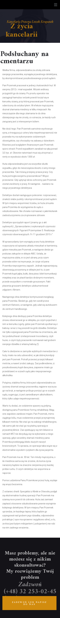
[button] (55, 5)
